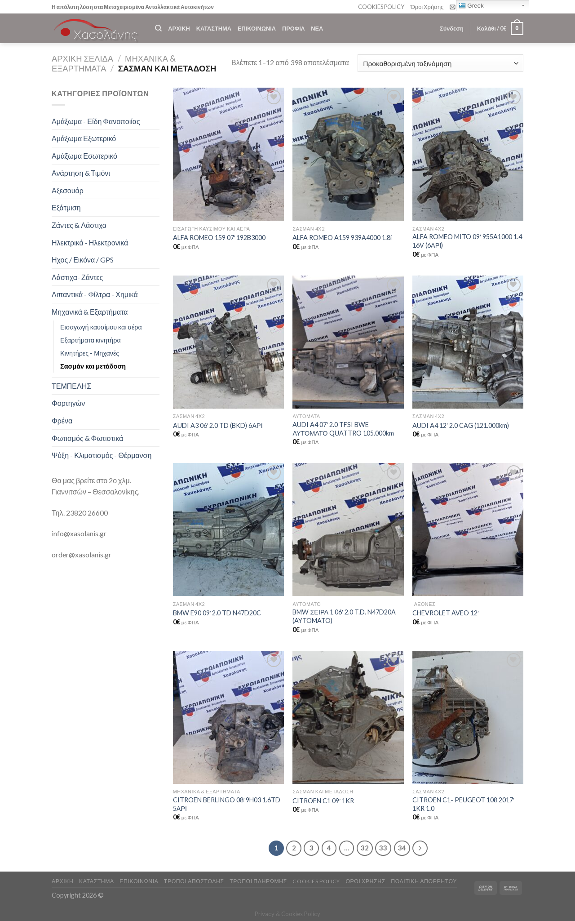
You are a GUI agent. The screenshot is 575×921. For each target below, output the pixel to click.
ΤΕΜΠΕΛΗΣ (71, 386)
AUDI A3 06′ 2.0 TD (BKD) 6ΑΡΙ (218, 425)
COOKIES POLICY (381, 6)
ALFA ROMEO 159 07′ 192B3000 (219, 237)
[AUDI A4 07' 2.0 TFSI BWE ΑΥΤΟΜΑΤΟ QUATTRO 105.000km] (347, 342)
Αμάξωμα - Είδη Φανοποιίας (96, 121)
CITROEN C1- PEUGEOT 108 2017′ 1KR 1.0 (463, 804)
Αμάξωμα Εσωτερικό (84, 155)
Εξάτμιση (66, 207)
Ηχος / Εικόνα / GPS (83, 259)
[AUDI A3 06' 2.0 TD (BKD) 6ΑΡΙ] (228, 342)
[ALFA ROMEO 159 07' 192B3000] (228, 154)
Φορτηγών (68, 403)
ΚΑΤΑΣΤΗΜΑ (213, 28)
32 (365, 848)
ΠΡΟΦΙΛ (293, 28)
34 (402, 848)
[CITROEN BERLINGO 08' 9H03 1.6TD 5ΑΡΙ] (228, 717)
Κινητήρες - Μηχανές (89, 353)
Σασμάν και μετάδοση (93, 366)
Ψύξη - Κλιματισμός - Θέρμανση (101, 455)
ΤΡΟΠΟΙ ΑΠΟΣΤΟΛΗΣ (194, 881)
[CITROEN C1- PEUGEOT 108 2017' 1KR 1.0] (467, 717)
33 (383, 848)
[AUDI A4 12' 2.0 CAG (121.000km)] (467, 342)
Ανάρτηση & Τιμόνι (81, 173)
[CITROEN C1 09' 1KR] (347, 717)
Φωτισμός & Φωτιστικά (87, 438)
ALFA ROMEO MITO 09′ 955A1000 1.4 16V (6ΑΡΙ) (467, 241)
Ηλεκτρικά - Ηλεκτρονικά (90, 242)
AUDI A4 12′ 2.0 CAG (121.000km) (460, 425)
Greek (471, 5)
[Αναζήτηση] (158, 28)
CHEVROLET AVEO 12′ (445, 613)
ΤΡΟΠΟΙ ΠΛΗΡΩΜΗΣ (258, 881)
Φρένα (62, 420)
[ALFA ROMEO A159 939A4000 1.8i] (347, 154)
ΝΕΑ (317, 28)
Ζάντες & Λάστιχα (79, 225)
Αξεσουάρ (68, 190)
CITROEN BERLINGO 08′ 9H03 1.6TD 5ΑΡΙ (227, 804)
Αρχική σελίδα (82, 58)
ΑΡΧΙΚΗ (179, 28)
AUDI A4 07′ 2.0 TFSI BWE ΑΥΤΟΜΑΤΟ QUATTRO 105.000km (343, 429)
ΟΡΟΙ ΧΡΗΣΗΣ (365, 881)
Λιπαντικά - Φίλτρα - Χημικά (95, 294)
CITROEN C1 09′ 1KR (323, 801)
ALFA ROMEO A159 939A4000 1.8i (342, 237)
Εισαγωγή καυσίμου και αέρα (101, 327)
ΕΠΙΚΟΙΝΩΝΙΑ (257, 28)
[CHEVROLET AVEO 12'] (467, 529)
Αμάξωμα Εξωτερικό (84, 138)
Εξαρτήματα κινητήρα (90, 340)
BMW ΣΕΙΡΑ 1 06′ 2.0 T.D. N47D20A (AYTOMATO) (343, 616)
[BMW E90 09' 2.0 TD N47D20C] (228, 529)
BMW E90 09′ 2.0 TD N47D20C (217, 613)
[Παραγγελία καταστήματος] (440, 63)
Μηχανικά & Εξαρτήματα (90, 311)
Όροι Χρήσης (427, 6)
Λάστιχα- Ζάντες (77, 277)
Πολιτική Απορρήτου (424, 881)
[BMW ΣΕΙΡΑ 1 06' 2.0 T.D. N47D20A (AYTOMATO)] (347, 529)
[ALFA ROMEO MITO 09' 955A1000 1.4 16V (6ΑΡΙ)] (467, 154)
